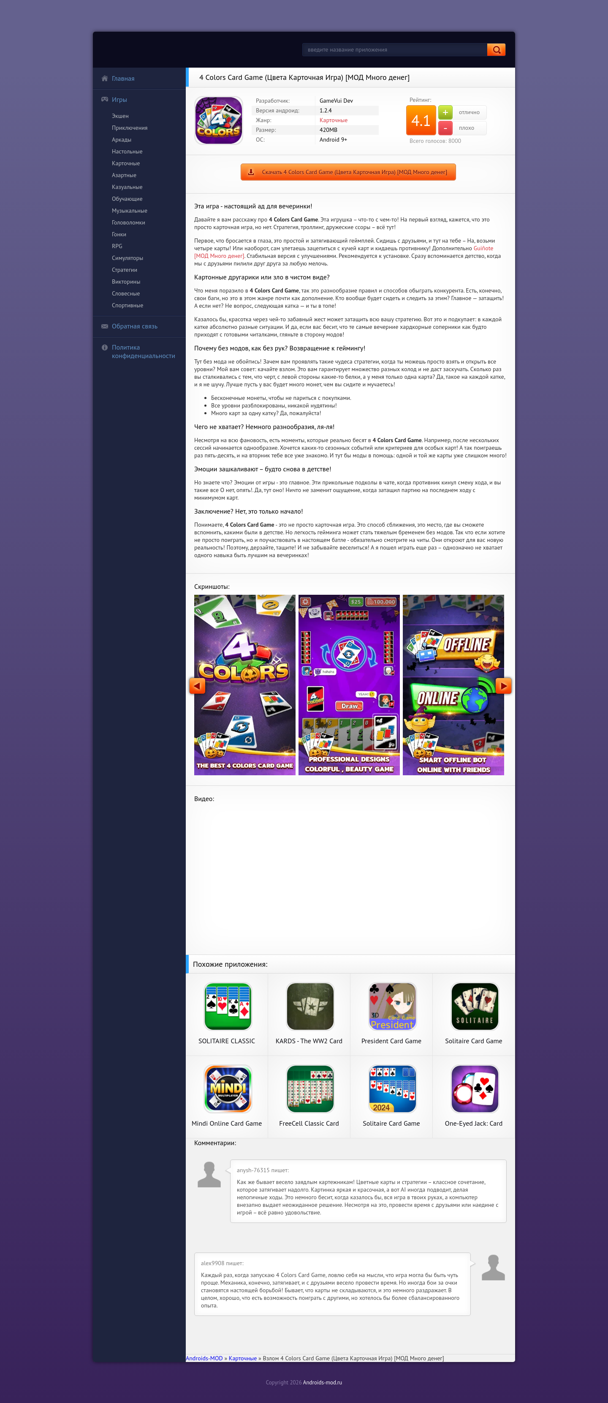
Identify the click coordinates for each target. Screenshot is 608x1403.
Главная (118, 78)
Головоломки (128, 222)
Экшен (120, 116)
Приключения (130, 127)
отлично (459, 112)
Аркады (121, 139)
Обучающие (127, 198)
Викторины (126, 281)
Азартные (124, 175)
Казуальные (127, 187)
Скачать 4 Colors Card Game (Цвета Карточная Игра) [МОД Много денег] (354, 172)
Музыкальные (129, 210)
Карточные (126, 163)
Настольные (127, 151)
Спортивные (127, 305)
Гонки (119, 234)
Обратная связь (129, 326)
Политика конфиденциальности (138, 351)
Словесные (126, 293)
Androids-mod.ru (322, 1382)
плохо (456, 128)
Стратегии (124, 269)
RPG (117, 246)
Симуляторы (127, 258)
